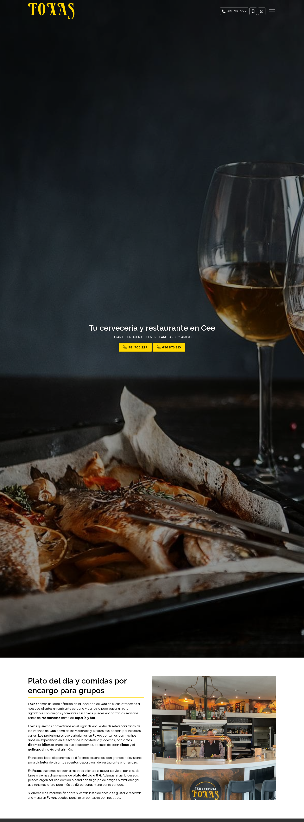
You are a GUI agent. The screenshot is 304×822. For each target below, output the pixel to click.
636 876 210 (171, 347)
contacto (93, 798)
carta (107, 785)
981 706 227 (138, 347)
